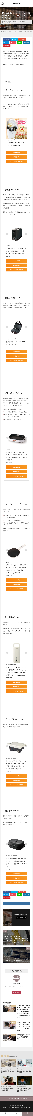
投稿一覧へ (16, 992)
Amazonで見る (16, 152)
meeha (21, 1105)
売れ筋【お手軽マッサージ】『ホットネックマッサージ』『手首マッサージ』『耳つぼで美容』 (23, 1026)
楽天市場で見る (16, 157)
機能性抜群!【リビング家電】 (7, 1072)
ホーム (5, 1113)
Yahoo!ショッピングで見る (16, 161)
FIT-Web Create (12, 1107)
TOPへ (27, 1113)
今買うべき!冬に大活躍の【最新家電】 (7, 1089)
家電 (24, 21)
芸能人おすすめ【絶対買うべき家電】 (24, 1072)
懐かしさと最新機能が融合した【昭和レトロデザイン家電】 (24, 1090)
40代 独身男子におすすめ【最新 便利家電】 (23, 1037)
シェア (16, 1113)
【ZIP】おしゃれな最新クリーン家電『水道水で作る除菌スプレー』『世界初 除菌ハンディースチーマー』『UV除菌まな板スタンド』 (23, 1011)
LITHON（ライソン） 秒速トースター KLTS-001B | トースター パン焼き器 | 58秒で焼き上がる (16, 251)
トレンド (6, 22)
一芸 (9, 22)
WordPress (27, 1107)
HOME (4, 31)
